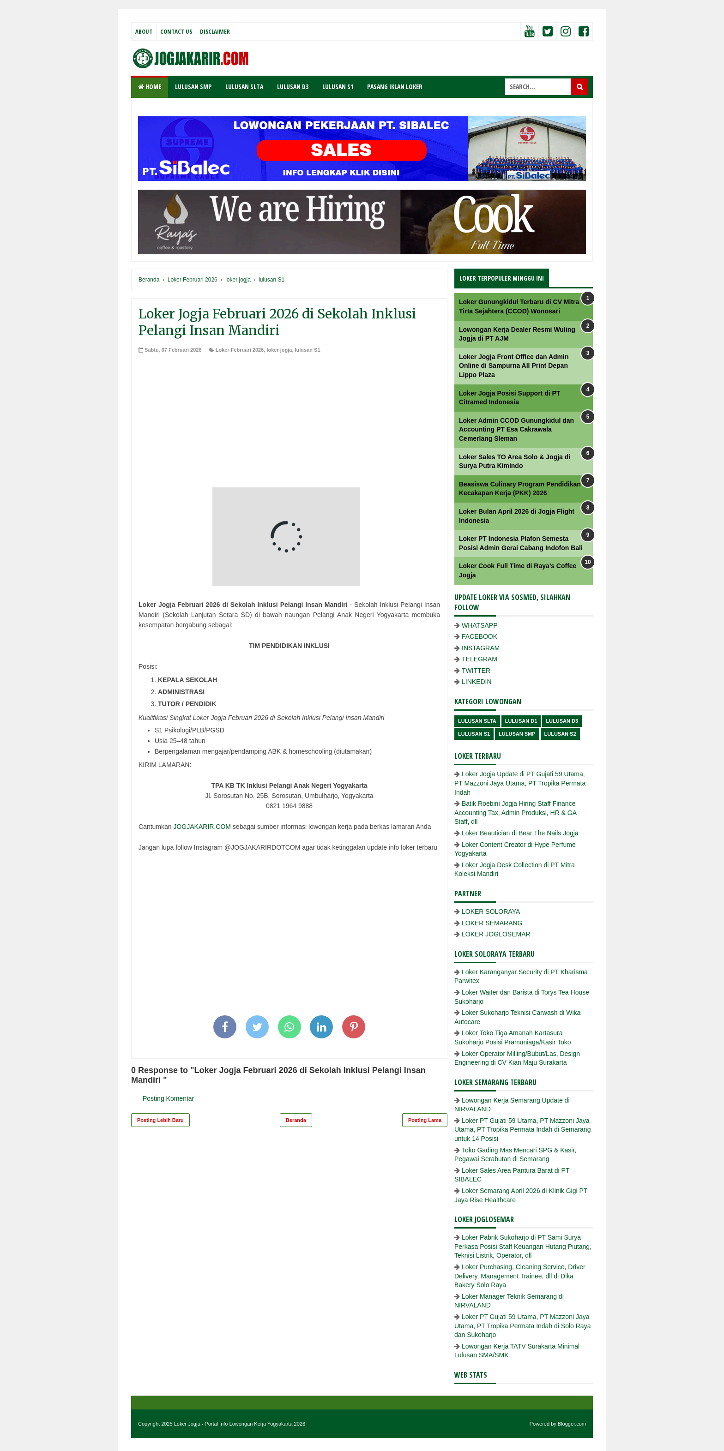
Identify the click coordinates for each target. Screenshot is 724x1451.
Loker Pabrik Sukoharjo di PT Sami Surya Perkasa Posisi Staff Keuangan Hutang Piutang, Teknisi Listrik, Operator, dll (522, 1246)
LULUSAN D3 (292, 86)
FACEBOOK (479, 636)
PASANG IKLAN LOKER (394, 86)
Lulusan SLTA (477, 721)
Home (149, 86)
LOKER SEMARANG (492, 923)
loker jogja (279, 350)
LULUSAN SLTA (244, 86)
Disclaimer (215, 31)
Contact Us (176, 31)
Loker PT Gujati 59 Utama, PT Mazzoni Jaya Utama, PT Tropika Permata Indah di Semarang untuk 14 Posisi (522, 1129)
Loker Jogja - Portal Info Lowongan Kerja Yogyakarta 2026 (239, 1424)
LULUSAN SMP (193, 86)
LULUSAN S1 (337, 86)
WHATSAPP (480, 625)
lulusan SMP (517, 734)
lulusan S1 (307, 350)
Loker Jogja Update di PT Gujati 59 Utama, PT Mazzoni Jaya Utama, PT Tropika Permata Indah (519, 783)
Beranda (296, 1120)
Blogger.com (572, 1424)
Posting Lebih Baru (160, 1120)
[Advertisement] (289, 422)
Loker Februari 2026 (240, 350)
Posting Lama (424, 1120)
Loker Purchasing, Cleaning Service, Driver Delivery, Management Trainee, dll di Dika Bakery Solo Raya (519, 1276)
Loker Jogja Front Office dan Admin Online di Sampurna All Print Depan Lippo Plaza (514, 365)
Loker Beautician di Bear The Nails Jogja (520, 833)
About (143, 31)
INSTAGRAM (481, 648)
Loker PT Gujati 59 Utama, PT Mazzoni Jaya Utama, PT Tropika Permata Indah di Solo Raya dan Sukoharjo (522, 1325)
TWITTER (476, 670)
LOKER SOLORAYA (491, 911)
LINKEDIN (477, 681)
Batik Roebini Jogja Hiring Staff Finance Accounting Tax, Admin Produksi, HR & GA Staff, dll (515, 812)
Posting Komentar (168, 1098)
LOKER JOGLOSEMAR (496, 934)
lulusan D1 (521, 721)
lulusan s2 (560, 734)
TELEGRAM (479, 659)
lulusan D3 (562, 721)
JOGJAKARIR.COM (201, 826)
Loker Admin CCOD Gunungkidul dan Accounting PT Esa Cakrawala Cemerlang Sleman (516, 429)
